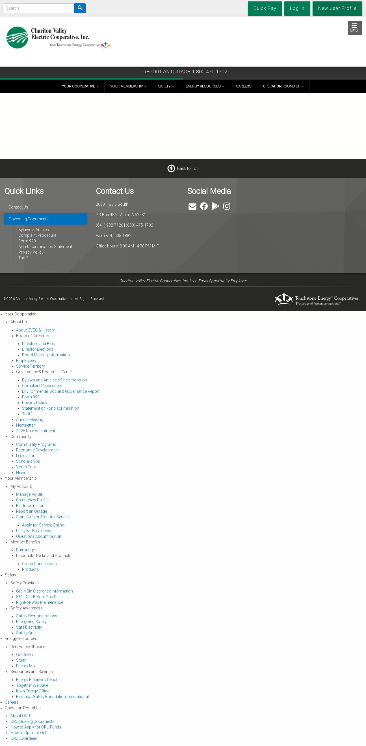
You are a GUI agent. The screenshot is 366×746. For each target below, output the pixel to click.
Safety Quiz (26, 633)
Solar (21, 660)
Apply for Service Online (43, 525)
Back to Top (188, 168)
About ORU (20, 716)
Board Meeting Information (46, 355)
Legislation (25, 455)
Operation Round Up (283, 86)
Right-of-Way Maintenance (39, 602)
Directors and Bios (38, 343)
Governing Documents (28, 219)
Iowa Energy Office (32, 691)
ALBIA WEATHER (320, 207)
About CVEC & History (35, 330)
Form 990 (27, 241)
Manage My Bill (29, 494)
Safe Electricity (29, 627)
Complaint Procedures (42, 385)
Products (30, 569)
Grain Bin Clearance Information (44, 591)
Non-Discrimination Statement (45, 246)
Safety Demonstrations (36, 616)
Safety (166, 86)
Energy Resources (205, 86)
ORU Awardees (23, 738)
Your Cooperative (80, 86)
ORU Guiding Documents (32, 721)
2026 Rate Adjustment (35, 431)
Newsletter (25, 425)
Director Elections (37, 349)
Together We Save (32, 685)
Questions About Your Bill (39, 536)
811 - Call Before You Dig (38, 596)
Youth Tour (26, 467)
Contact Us (18, 207)
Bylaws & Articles (33, 229)
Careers (243, 86)
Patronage (25, 550)
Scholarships (28, 461)
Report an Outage (31, 511)
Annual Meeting (29, 419)
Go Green (24, 654)
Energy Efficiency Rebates (39, 679)
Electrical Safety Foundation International (52, 696)
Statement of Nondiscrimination (50, 408)
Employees (26, 360)
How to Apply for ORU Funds (35, 727)
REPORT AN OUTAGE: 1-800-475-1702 (185, 71)
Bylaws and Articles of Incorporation (54, 380)
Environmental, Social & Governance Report (60, 391)
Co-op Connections (39, 563)
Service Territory (30, 366)
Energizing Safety (31, 621)
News (21, 472)
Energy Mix (25, 666)
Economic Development (37, 450)
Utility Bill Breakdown (34, 530)
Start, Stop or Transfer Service (43, 517)
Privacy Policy (31, 252)
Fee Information (30, 505)
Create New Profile (32, 500)
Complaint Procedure (37, 235)
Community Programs (36, 444)
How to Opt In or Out (28, 732)
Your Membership (128, 86)
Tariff (23, 258)
